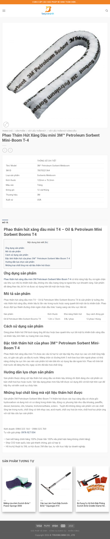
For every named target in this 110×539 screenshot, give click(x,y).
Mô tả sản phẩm (13, 251)
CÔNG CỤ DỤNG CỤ (57, 531)
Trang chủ (7, 131)
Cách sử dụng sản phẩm (16, 255)
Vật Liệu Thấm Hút (37, 131)
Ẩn (46, 242)
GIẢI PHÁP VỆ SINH (39, 531)
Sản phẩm (20, 131)
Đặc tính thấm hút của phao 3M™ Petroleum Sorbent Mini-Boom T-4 (37, 258)
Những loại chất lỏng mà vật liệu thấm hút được (27, 265)
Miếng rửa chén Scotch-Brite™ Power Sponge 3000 (17, 504)
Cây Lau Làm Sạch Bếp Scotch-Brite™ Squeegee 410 (54, 504)
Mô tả (5, 222)
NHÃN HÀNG (73, 531)
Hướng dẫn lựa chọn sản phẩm (19, 262)
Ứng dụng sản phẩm (14, 248)
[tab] (5, 222)
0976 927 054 (28, 432)
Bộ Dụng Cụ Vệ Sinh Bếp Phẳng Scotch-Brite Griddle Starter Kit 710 (91, 504)
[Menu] (4, 10)
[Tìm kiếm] (107, 10)
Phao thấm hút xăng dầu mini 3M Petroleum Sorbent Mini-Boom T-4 (37, 279)
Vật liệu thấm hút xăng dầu (62, 131)
